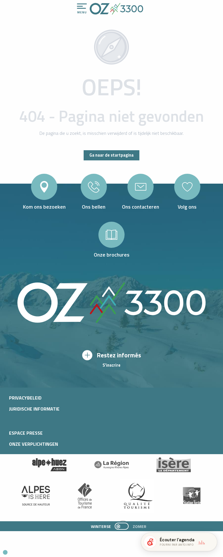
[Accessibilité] (158, 6)
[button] (54, 550)
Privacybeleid (25, 397)
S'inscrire (111, 365)
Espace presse (26, 432)
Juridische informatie (34, 408)
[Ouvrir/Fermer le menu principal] (82, 8)
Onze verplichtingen (33, 443)
